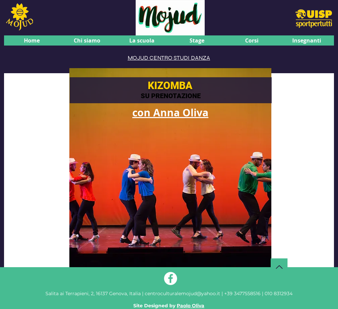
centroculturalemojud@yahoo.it (183, 293)
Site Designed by (168, 306)
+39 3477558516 (242, 293)
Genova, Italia (93, 293)
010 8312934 (279, 293)
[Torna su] (279, 266)
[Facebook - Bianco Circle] (170, 278)
